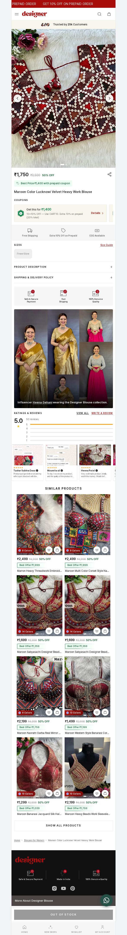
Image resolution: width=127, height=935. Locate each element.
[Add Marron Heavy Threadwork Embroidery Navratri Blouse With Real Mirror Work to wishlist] (49, 549)
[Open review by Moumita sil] (61, 455)
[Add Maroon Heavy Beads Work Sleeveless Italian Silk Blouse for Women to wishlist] (96, 793)
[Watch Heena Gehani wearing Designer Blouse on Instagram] (63, 358)
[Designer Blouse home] (34, 14)
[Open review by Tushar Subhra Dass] (27, 455)
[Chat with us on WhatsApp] (106, 900)
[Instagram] (54, 888)
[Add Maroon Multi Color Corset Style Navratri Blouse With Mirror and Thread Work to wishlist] (96, 549)
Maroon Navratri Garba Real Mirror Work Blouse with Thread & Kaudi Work (39, 733)
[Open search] (99, 14)
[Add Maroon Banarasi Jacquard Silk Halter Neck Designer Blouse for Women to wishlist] (49, 793)
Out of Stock (63, 914)
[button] (63, 98)
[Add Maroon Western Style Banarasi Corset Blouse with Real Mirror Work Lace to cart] (105, 712)
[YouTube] (63, 888)
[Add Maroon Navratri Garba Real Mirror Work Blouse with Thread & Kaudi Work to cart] (57, 712)
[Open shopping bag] (109, 14)
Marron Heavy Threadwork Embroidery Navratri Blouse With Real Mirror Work (39, 570)
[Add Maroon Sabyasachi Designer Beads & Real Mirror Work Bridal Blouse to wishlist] (49, 630)
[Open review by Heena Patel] (95, 455)
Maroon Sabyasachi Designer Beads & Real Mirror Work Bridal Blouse (39, 651)
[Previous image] (17, 98)
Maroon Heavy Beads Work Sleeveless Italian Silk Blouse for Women (87, 814)
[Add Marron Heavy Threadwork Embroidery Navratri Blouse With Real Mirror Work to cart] (57, 549)
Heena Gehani (42, 402)
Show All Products (63, 825)
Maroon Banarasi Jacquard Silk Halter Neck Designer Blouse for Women (39, 814)
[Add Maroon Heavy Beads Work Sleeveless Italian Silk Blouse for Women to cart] (105, 793)
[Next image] (109, 98)
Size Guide (106, 245)
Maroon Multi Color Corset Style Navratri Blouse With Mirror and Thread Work (87, 570)
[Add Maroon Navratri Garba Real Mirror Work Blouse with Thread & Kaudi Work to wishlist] (49, 712)
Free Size (23, 253)
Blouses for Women (34, 840)
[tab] (62, 164)
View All (83, 413)
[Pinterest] (72, 888)
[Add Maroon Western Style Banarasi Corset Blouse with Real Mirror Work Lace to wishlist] (96, 712)
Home (17, 840)
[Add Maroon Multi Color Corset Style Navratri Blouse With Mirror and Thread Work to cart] (105, 549)
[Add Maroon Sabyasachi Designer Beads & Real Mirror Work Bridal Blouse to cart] (57, 630)
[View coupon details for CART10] (97, 213)
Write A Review (102, 413)
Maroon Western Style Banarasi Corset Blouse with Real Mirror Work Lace (87, 733)
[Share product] (109, 174)
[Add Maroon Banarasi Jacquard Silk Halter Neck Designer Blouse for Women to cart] (57, 793)
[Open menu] (16, 14)
